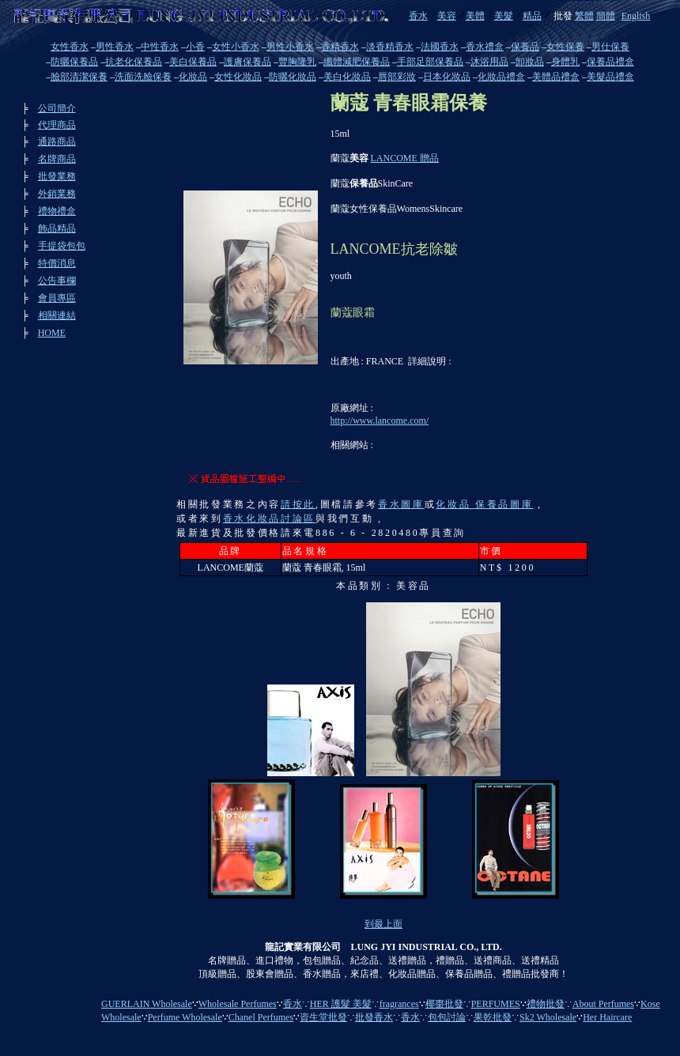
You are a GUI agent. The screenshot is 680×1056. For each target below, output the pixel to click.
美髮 (503, 15)
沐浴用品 (489, 61)
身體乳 (565, 61)
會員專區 (57, 298)
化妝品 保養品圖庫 (484, 504)
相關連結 (57, 315)
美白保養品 (193, 61)
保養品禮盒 (610, 61)
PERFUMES (495, 1003)
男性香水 (115, 46)
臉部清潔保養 (79, 76)
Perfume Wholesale (185, 1017)
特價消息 (57, 263)
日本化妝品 (446, 76)
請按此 (298, 504)
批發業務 (57, 176)
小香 (195, 46)
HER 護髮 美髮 (341, 1003)
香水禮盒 (485, 46)
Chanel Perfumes (261, 1017)
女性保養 (565, 46)
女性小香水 (235, 46)
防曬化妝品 (292, 76)
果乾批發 (493, 1017)
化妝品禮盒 (501, 76)
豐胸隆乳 (297, 61)
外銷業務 (57, 193)
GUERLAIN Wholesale (146, 1003)
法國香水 (440, 46)
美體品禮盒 (556, 76)
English (636, 15)
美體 (475, 15)
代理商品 (57, 124)
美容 (446, 15)
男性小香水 (290, 46)
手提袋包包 (61, 245)
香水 (418, 15)
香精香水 (340, 46)
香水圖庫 (401, 504)
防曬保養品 (74, 61)
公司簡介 (57, 108)
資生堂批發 (323, 1017)
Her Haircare (607, 1017)
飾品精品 (57, 228)
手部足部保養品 (430, 61)
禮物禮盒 (57, 211)
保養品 (525, 46)
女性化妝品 (238, 76)
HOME (52, 332)
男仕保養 (610, 46)
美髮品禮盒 (610, 76)
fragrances (399, 1003)
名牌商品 (57, 158)
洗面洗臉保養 (143, 76)
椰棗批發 (444, 1003)
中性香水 (160, 46)
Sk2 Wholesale (547, 1017)
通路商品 (57, 141)
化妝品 (193, 76)
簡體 (605, 15)
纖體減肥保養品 (356, 61)
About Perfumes (603, 1003)
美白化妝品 (347, 76)
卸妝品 (530, 61)
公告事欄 (57, 280)
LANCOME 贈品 (405, 158)
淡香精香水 (390, 46)
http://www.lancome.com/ (380, 420)
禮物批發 (546, 1003)
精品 (532, 15)
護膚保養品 (247, 61)
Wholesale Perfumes (237, 1003)
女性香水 (70, 46)
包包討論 (447, 1017)
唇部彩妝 (397, 76)
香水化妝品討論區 (269, 518)
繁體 (584, 15)
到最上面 (383, 924)
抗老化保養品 (133, 61)
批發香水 (374, 1017)
